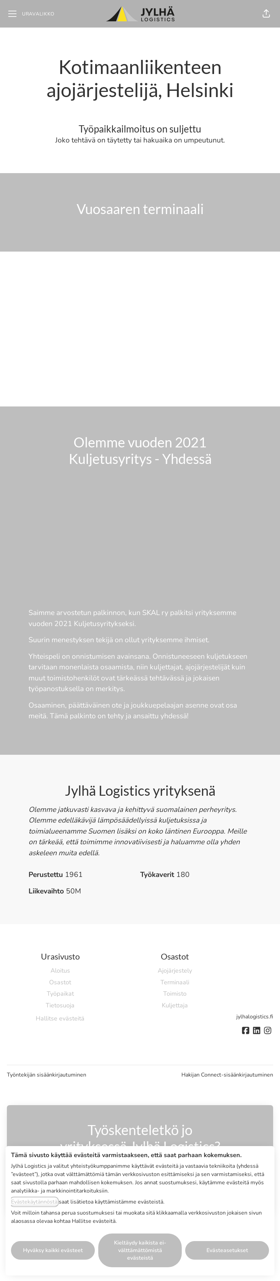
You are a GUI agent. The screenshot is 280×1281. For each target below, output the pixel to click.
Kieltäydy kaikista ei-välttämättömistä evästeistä (140, 1250)
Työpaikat (60, 993)
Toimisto (175, 993)
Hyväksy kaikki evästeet (53, 1250)
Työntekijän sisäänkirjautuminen (46, 1075)
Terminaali (174, 982)
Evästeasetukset (227, 1250)
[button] (266, 13)
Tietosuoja (60, 1005)
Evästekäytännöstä (34, 1202)
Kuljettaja (175, 1005)
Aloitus (60, 970)
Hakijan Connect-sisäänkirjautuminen (227, 1075)
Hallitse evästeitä (60, 1018)
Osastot (60, 982)
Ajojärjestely (175, 970)
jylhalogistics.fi (254, 1016)
